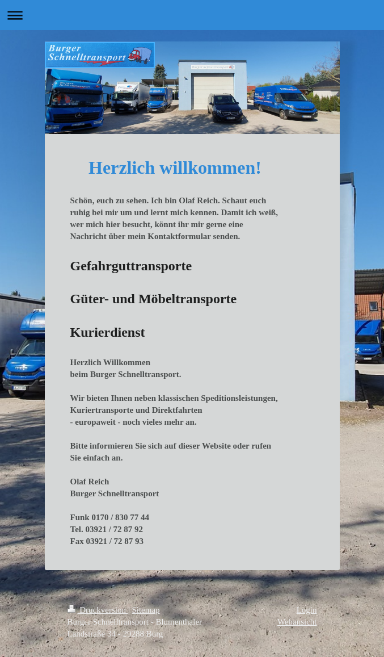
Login (307, 609)
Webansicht (297, 621)
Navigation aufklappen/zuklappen (192, 15)
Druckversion (97, 609)
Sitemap (145, 609)
